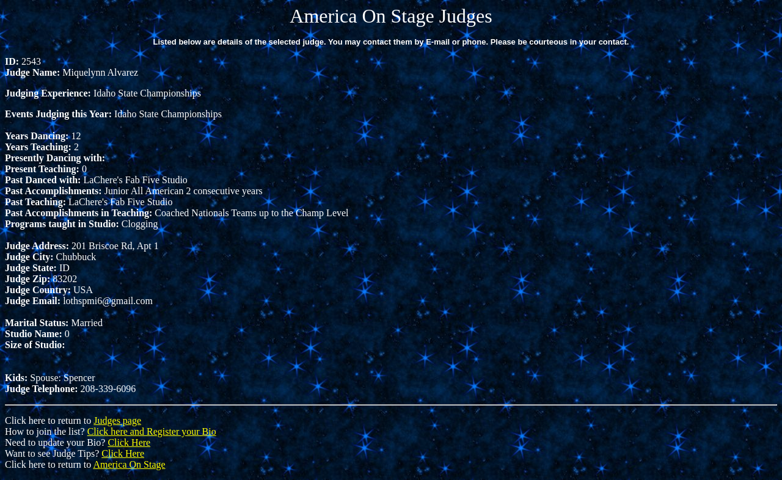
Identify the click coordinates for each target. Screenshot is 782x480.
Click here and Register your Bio (151, 431)
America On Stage (129, 464)
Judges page (117, 420)
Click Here (129, 442)
